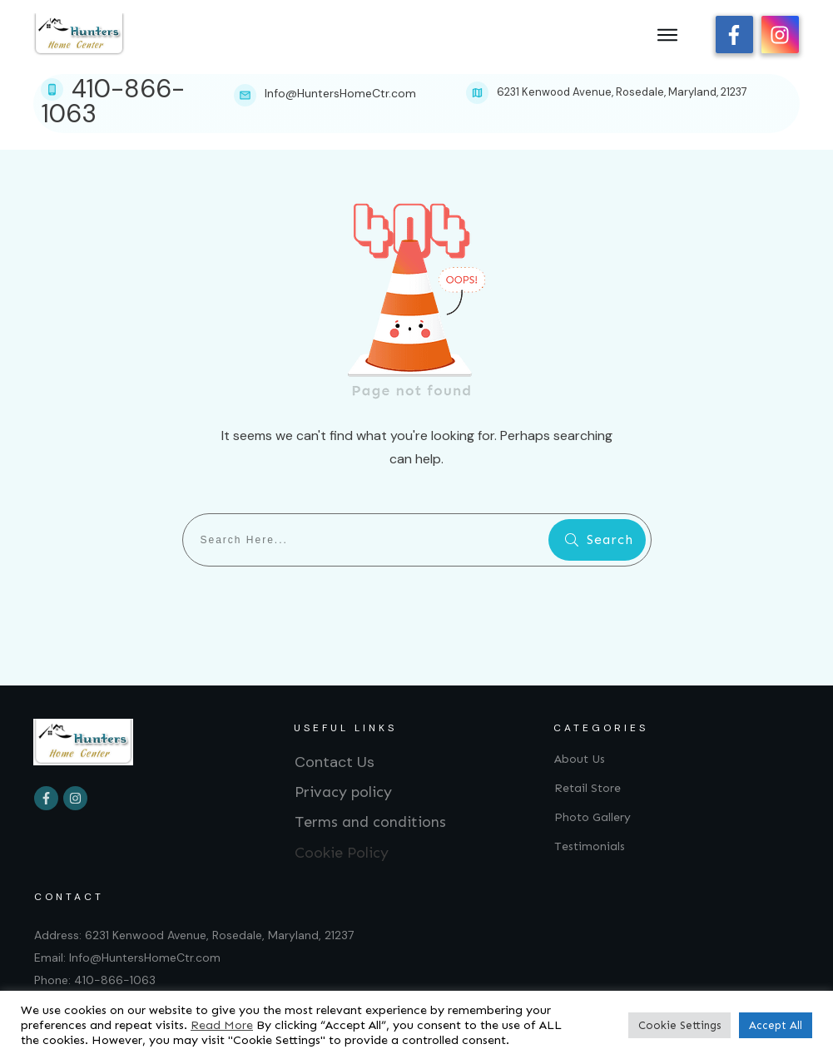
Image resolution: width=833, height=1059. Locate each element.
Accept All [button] (775, 1025)
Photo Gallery (592, 817)
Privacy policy (343, 792)
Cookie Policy (342, 853)
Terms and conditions (370, 822)
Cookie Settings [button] (679, 1025)
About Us (579, 759)
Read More (222, 1024)
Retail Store (587, 788)
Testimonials (589, 846)
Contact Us (334, 762)
